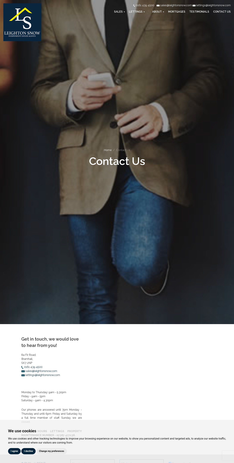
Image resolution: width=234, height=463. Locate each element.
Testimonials (199, 11)
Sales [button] (120, 11)
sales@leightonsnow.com (39, 371)
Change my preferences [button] (51, 451)
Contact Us (222, 11)
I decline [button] (28, 451)
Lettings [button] (137, 11)
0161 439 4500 (31, 367)
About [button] (158, 11)
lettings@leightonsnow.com (40, 375)
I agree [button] (14, 451)
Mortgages (176, 11)
